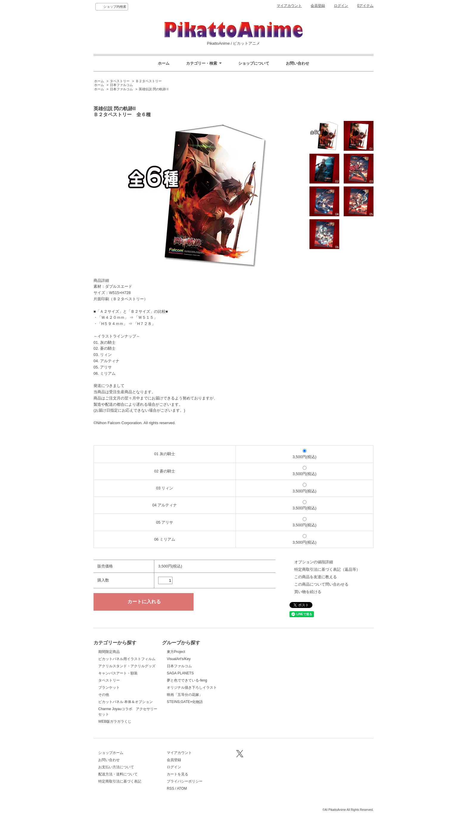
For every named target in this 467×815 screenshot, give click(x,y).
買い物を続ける (307, 592)
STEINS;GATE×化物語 (185, 702)
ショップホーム (110, 753)
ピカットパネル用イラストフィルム (126, 659)
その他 (103, 695)
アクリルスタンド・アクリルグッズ (126, 666)
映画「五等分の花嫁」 (185, 695)
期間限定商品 (109, 652)
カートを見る (177, 774)
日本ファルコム (121, 85)
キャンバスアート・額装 (118, 673)
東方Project (176, 652)
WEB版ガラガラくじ (114, 721)
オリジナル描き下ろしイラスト (192, 687)
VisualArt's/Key (179, 659)
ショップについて (253, 63)
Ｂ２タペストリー (149, 81)
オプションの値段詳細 (313, 562)
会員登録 (318, 6)
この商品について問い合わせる (321, 584)
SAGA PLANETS (180, 673)
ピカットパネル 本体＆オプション (125, 702)
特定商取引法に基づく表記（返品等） (327, 569)
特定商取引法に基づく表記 (119, 781)
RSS (170, 788)
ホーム (163, 63)
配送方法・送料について (118, 774)
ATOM (182, 788)
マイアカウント (289, 6)
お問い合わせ (297, 63)
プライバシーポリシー (185, 781)
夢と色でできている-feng (187, 680)
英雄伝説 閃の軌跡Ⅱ (154, 89)
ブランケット (109, 687)
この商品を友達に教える (315, 577)
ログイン (341, 6)
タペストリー (120, 81)
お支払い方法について (116, 767)
